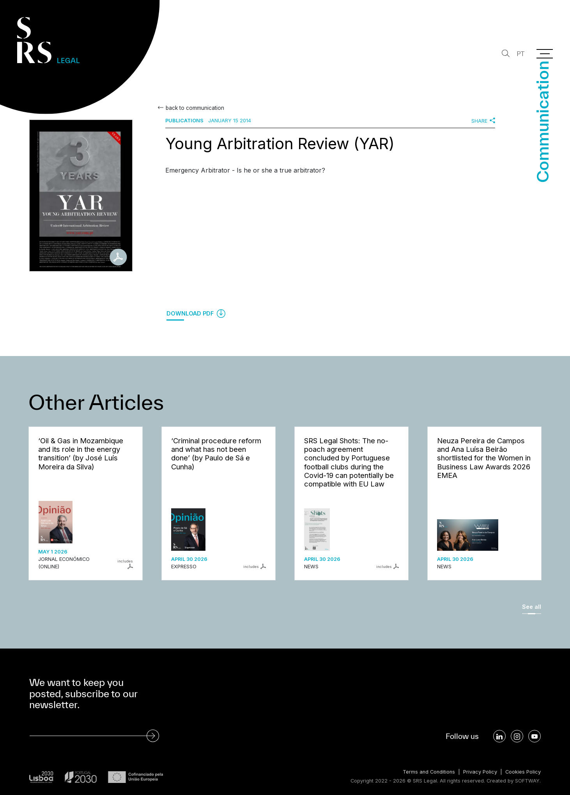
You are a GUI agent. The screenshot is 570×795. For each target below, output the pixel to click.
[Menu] (544, 54)
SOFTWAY (527, 781)
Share (483, 121)
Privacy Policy (480, 772)
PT (520, 54)
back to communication (194, 108)
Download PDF (195, 313)
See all (531, 606)
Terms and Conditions (429, 772)
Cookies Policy (523, 772)
